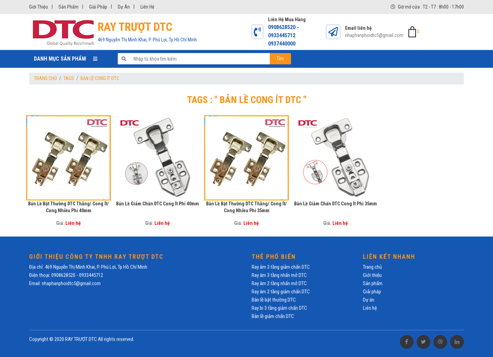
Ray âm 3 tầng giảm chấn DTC (281, 267)
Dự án (124, 7)
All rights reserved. (116, 339)
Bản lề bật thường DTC (274, 300)
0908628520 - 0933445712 (283, 31)
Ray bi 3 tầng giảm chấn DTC (279, 308)
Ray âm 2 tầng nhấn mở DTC (279, 283)
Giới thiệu (38, 7)
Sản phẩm (68, 7)
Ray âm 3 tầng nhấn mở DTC (279, 275)
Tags (68, 78)
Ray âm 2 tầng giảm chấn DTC (281, 292)
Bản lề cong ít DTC (99, 78)
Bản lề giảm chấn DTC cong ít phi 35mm (335, 203)
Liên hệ (147, 7)
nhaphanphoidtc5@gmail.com (374, 35)
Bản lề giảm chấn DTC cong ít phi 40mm (157, 203)
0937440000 (281, 43)
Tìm (280, 58)
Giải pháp (98, 7)
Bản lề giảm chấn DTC (273, 316)
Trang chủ (45, 78)
